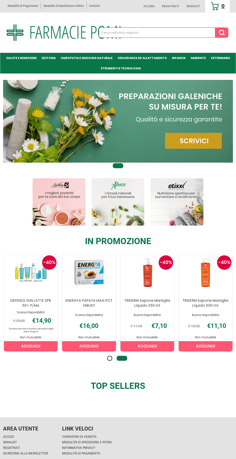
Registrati (170, 6)
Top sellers (118, 386)
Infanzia (179, 58)
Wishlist (193, 6)
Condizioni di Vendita (79, 437)
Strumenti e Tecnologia (121, 68)
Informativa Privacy (78, 448)
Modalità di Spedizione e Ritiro (64, 5)
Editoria (49, 58)
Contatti (94, 5)
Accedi (149, 6)
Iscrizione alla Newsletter (25, 453)
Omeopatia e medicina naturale (87, 58)
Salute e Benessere (21, 58)
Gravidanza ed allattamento (142, 58)
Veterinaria (220, 58)
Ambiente (198, 58)
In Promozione (118, 241)
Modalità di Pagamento (23, 5)
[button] (118, 166)
